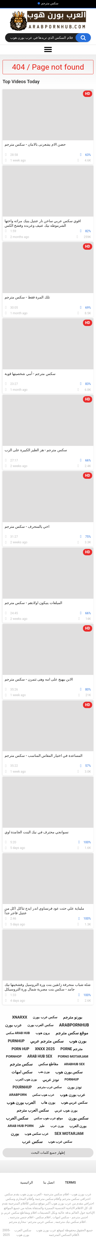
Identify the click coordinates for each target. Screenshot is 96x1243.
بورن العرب (78, 1126)
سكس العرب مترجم (33, 1110)
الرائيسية (26, 1182)
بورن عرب (57, 1126)
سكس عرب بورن (45, 1017)
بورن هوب (77, 1041)
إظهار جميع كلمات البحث (48, 1152)
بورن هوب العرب (26, 1079)
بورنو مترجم (72, 1017)
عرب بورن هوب (72, 1095)
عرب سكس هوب (37, 1134)
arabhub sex (74, 1064)
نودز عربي (50, 1079)
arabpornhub (74, 1025)
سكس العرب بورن (40, 1025)
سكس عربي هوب (74, 1102)
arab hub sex (39, 1056)
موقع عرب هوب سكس (48, 1118)
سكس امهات (22, 1072)
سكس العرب (17, 1118)
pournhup (22, 1087)
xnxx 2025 (45, 1049)
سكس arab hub (18, 1033)
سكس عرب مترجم (49, 1087)
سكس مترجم (49, 3)
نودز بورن (74, 1087)
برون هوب (43, 1033)
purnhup (16, 1041)
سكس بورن (78, 1118)
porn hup (20, 1049)
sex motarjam (69, 1133)
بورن (15, 1133)
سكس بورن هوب (69, 1072)
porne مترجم (71, 1049)
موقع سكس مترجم (72, 1033)
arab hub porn (21, 1126)
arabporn (18, 1095)
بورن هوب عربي (66, 1110)
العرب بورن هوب (21, 1102)
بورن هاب (48, 1102)
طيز (42, 1126)
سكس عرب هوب (60, 1142)
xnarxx (19, 1017)
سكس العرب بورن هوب (22, 1232)
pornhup (72, 1079)
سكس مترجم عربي (46, 1041)
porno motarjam (73, 1056)
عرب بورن (13, 1025)
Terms (70, 1182)
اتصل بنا (49, 1182)
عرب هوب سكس (43, 1095)
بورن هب (44, 1072)
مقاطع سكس (48, 1064)
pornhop (14, 1056)
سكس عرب (32, 1141)
